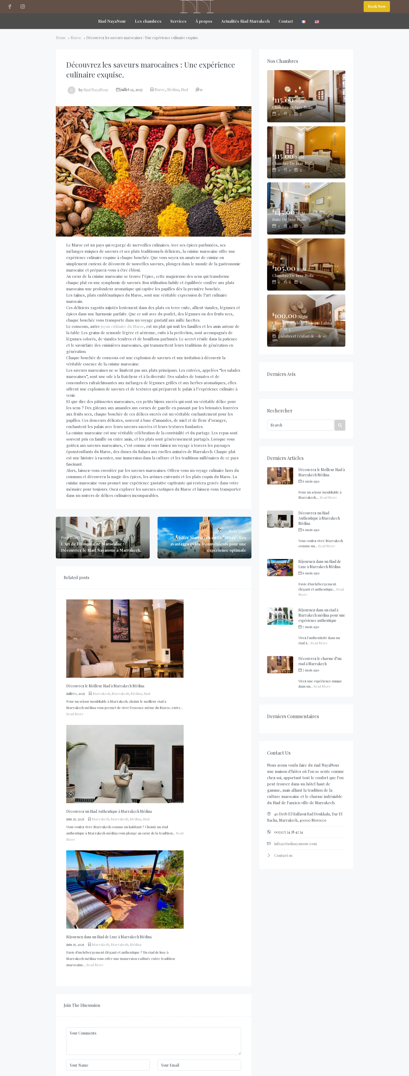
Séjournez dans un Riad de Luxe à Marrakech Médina (319, 564)
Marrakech (158, 610)
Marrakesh (178, 610)
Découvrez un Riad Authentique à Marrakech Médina (319, 518)
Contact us (283, 855)
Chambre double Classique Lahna (302, 323)
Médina (173, 89)
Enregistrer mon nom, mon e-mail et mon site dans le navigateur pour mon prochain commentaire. (144, 839)
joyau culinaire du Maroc (122, 326)
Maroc (76, 37)
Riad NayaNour (96, 89)
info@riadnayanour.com (295, 843)
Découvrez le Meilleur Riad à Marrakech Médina (321, 472)
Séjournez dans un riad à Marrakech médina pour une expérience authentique (321, 615)
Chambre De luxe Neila (294, 163)
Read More (132, 630)
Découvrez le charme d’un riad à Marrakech (319, 661)
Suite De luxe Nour (290, 219)
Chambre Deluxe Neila (293, 107)
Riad (184, 89)
